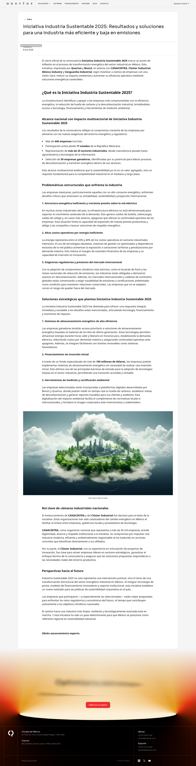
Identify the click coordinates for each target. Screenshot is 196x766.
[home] (19, 3)
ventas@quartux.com (146, 738)
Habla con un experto (98, 705)
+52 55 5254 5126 (145, 735)
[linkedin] (139, 761)
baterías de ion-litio (80, 332)
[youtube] (149, 761)
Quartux (57, 391)
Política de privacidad (29, 761)
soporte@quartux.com (147, 750)
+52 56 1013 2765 (145, 747)
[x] (144, 761)
